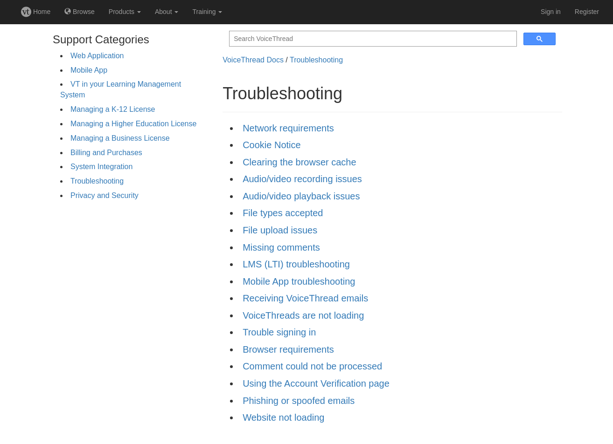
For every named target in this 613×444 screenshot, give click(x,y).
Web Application (97, 56)
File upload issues (280, 230)
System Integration (101, 167)
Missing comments (281, 247)
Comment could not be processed (312, 366)
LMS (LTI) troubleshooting (296, 264)
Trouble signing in (279, 332)
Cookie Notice (272, 145)
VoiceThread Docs (253, 60)
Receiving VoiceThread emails (305, 298)
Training (207, 11)
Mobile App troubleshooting (299, 281)
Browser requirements (288, 349)
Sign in (551, 11)
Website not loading (283, 417)
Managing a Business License (120, 138)
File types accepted (283, 213)
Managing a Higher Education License (133, 124)
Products (125, 11)
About (166, 11)
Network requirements (288, 128)
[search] (372, 39)
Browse (79, 11)
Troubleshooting (97, 181)
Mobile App (88, 70)
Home (35, 12)
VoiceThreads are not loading (303, 315)
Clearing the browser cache (299, 162)
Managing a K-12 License (112, 109)
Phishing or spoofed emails (299, 401)
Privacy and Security (104, 195)
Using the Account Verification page (316, 383)
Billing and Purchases (106, 153)
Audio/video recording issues (302, 179)
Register (587, 11)
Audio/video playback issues (301, 196)
